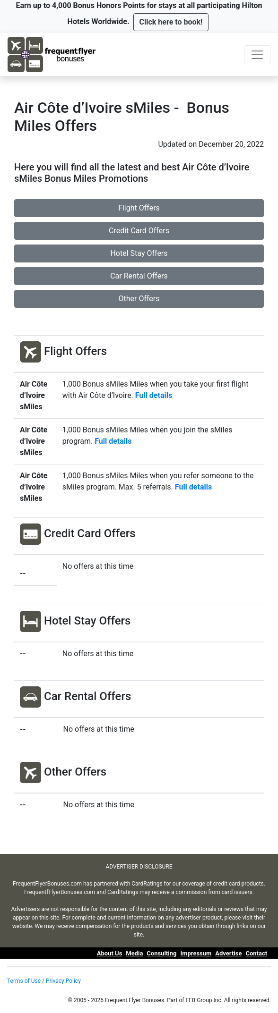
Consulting (161, 953)
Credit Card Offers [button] (139, 230)
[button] (171, 22)
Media (134, 953)
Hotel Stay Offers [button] (138, 253)
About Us (109, 953)
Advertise (228, 953)
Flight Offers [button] (139, 207)
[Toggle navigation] (257, 54)
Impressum (195, 953)
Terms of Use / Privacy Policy (44, 981)
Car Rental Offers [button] (139, 275)
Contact (256, 953)
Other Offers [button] (138, 298)
